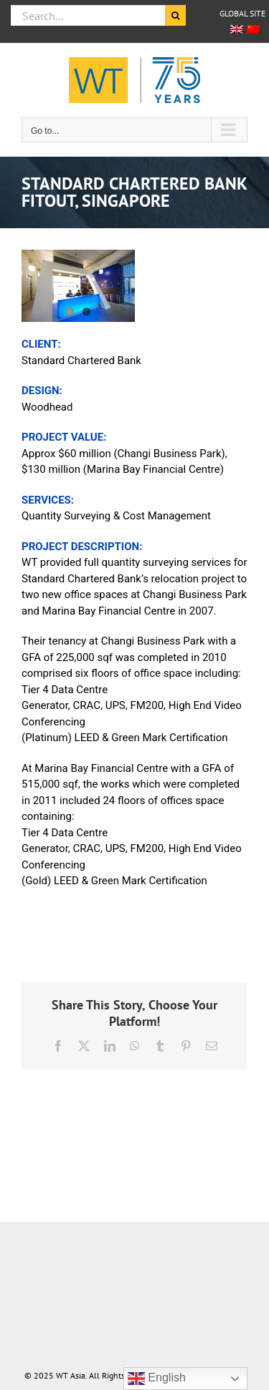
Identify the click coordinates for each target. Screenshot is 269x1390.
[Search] (175, 15)
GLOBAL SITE (242, 13)
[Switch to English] (236, 29)
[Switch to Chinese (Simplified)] (253, 29)
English (157, 1378)
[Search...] (88, 15)
